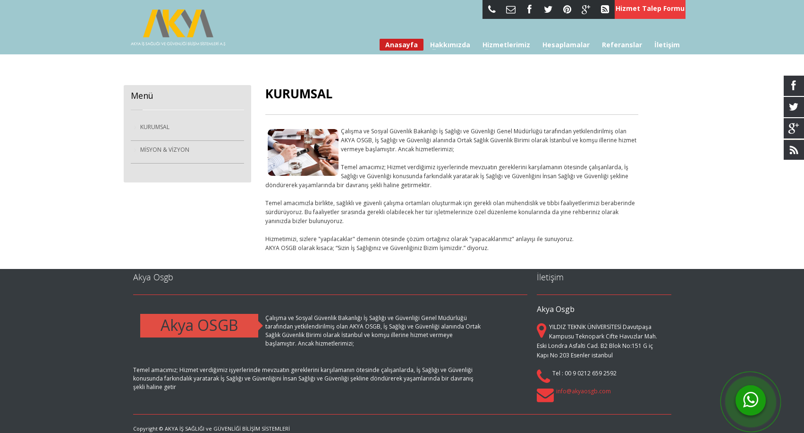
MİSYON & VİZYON (164, 150)
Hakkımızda (447, 45)
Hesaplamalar (563, 45)
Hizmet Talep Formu (650, 8)
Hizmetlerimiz (503, 45)
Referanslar (622, 45)
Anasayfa (401, 44)
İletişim (667, 45)
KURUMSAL (154, 127)
